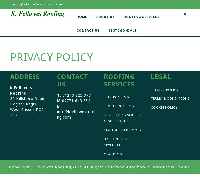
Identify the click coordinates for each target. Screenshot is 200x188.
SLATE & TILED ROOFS (122, 130)
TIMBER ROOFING (119, 106)
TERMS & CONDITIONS (170, 98)
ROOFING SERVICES (141, 17)
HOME (82, 17)
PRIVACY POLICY (165, 89)
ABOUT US (105, 17)
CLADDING (113, 154)
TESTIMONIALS (122, 30)
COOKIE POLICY (164, 107)
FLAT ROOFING (116, 97)
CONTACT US (88, 30)
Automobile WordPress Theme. (158, 166)
